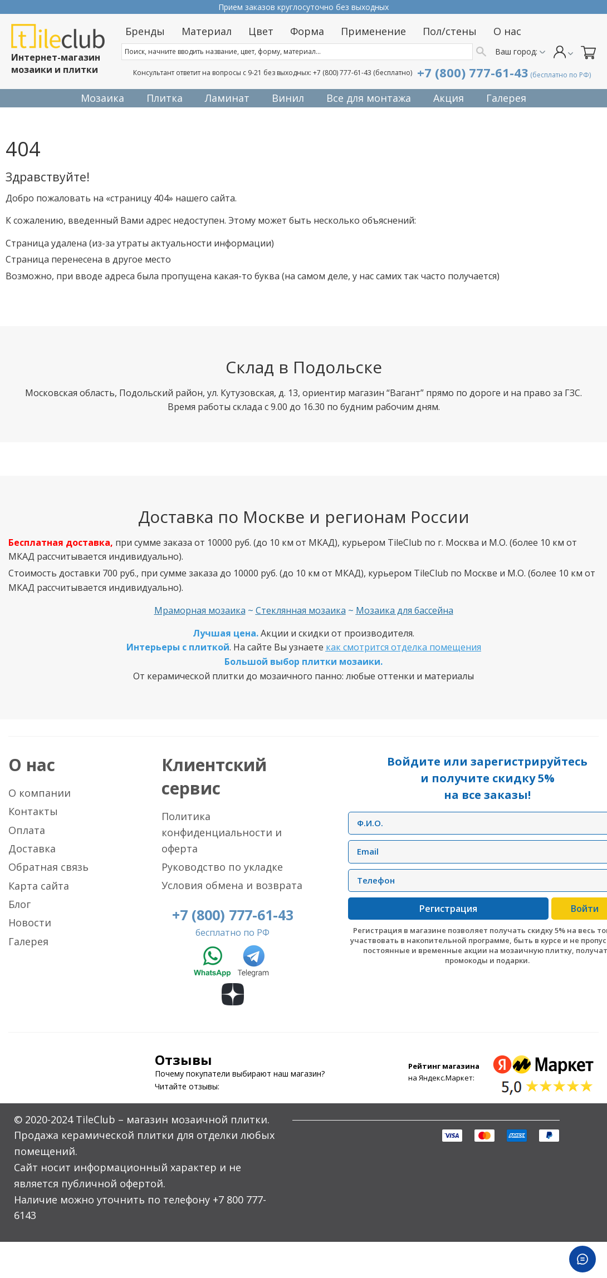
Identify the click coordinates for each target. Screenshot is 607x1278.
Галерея (28, 941)
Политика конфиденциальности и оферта (221, 832)
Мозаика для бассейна (404, 610)
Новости (29, 922)
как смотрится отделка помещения (403, 647)
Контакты (33, 811)
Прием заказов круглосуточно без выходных (303, 7)
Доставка (32, 848)
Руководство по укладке (222, 867)
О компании (39, 793)
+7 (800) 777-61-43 (342, 72)
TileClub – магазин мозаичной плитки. (173, 1119)
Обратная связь (48, 867)
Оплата (26, 830)
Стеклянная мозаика (301, 610)
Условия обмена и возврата (231, 885)
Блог (19, 904)
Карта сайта (38, 885)
